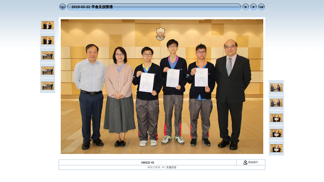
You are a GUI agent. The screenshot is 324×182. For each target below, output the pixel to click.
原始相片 (250, 162)
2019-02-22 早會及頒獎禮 (92, 7)
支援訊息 (171, 167)
